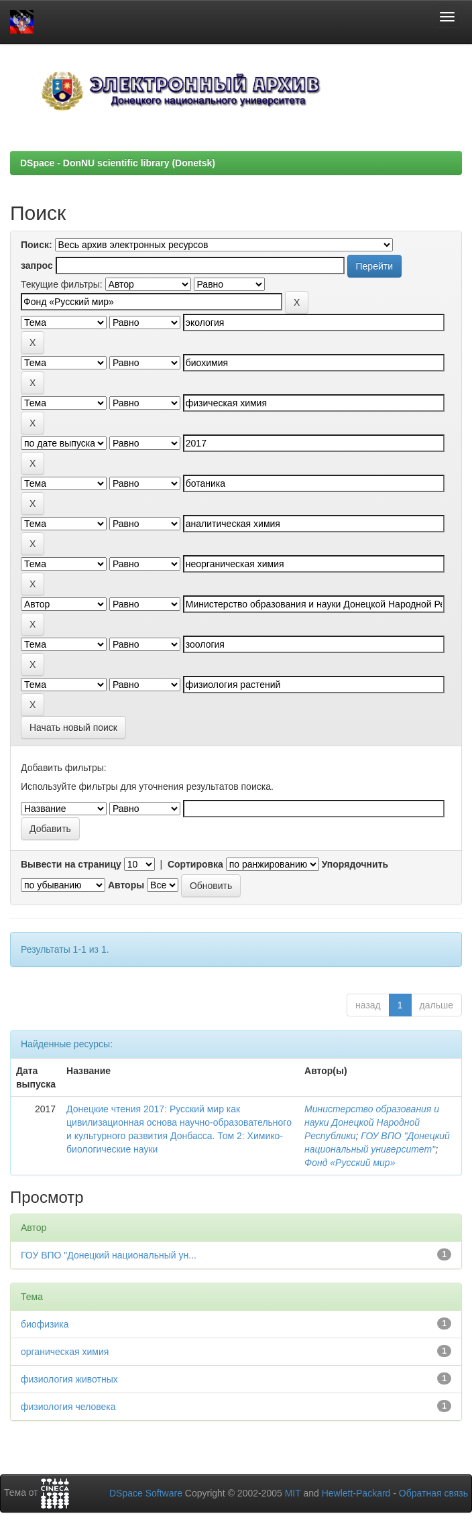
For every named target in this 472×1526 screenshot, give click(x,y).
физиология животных (69, 1379)
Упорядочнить (355, 864)
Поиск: (36, 244)
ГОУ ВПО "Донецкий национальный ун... (108, 1255)
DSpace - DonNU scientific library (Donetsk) (117, 163)
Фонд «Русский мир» (349, 1162)
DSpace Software (145, 1493)
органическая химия (65, 1351)
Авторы (126, 885)
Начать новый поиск (73, 727)
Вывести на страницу (71, 864)
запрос (37, 265)
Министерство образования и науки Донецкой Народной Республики (371, 1122)
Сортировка (195, 864)
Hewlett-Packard (356, 1493)
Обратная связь (433, 1493)
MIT (293, 1493)
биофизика (44, 1324)
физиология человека (68, 1406)
